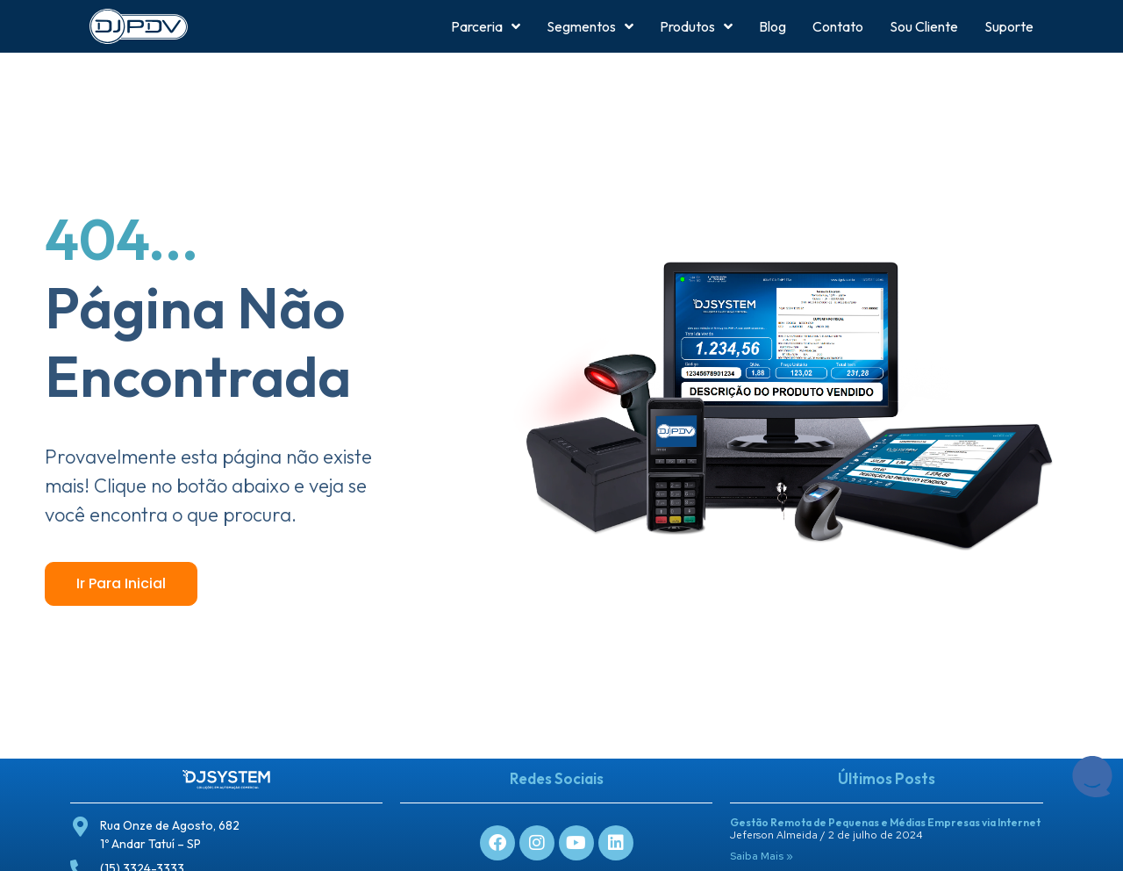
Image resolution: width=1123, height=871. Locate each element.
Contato (837, 26)
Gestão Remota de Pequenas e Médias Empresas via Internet (885, 822)
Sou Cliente (924, 26)
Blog (772, 26)
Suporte (1009, 26)
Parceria (485, 26)
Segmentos (590, 26)
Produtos (696, 26)
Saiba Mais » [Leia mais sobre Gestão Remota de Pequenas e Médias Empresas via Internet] (761, 856)
